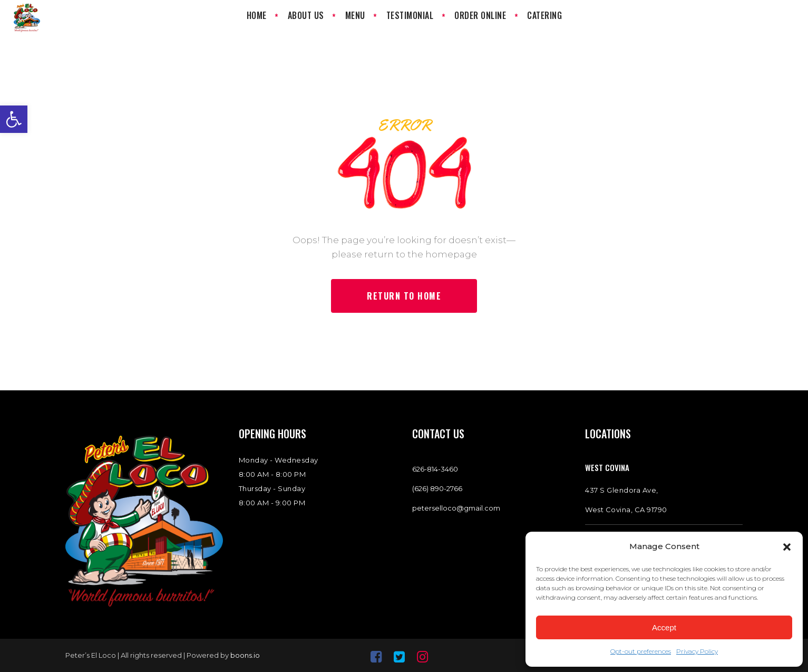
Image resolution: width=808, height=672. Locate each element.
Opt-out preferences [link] (640, 651)
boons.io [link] (245, 655)
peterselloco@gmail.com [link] (456, 508)
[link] (13, 119)
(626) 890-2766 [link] (437, 488)
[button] (787, 547)
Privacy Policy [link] (697, 651)
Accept (664, 627)
